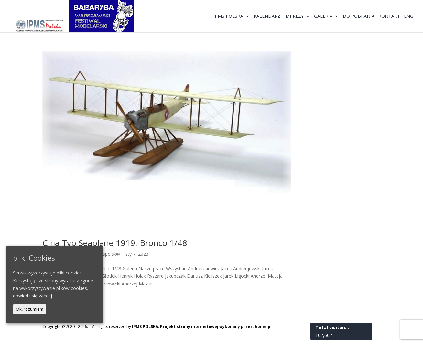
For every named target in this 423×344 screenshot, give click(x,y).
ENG (408, 16)
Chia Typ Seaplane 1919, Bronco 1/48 (114, 243)
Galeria (323, 16)
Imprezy (294, 16)
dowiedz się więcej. (33, 296)
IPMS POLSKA (145, 326)
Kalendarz (267, 16)
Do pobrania (358, 16)
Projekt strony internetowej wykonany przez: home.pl (216, 326)
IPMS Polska (228, 16)
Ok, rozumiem (29, 309)
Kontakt (389, 16)
